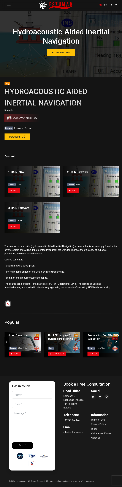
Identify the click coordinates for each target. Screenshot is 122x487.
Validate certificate (101, 433)
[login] (115, 5)
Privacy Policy (98, 424)
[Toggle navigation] (9, 5)
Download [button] (57, 354)
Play (14, 190)
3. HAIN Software (18, 207)
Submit (22, 445)
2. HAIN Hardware (78, 172)
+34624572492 (71, 419)
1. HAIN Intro (16, 172)
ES (105, 5)
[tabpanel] (21, 345)
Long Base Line (18, 335)
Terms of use (98, 419)
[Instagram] (106, 396)
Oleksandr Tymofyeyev (23, 118)
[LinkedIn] (93, 396)
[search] (110, 5)
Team (94, 428)
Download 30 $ (61, 52)
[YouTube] (100, 396)
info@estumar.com (73, 432)
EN (100, 5)
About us (95, 437)
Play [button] (14, 354)
